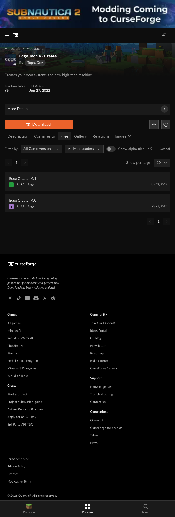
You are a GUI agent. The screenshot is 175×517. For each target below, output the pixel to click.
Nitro (94, 443)
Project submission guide (24, 402)
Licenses (12, 474)
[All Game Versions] (39, 149)
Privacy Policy (16, 466)
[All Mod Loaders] (82, 149)
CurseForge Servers (103, 368)
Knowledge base (101, 387)
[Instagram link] (10, 298)
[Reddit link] (53, 298)
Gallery (80, 136)
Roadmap (97, 353)
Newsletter (98, 345)
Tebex (94, 435)
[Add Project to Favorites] (154, 124)
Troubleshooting (101, 394)
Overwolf (96, 420)
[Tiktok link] (18, 298)
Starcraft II (14, 353)
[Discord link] (36, 298)
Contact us (98, 402)
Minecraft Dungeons (21, 368)
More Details (87, 109)
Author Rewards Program (25, 409)
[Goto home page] (16, 35)
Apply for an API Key (21, 417)
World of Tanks (17, 376)
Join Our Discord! (102, 323)
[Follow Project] (165, 124)
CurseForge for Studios (106, 428)
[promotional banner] (87, 14)
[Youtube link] (27, 298)
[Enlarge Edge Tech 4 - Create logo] (10, 60)
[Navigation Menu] (7, 35)
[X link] (44, 298)
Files (64, 136)
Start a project (17, 394)
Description (18, 136)
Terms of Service (18, 459)
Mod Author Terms (19, 481)
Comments (44, 136)
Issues (123, 136)
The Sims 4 (15, 345)
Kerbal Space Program (22, 361)
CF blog (95, 338)
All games (14, 323)
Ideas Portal (98, 330)
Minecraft (12, 49)
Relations (101, 136)
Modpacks (34, 49)
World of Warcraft (20, 338)
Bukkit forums (100, 361)
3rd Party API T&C (20, 424)
